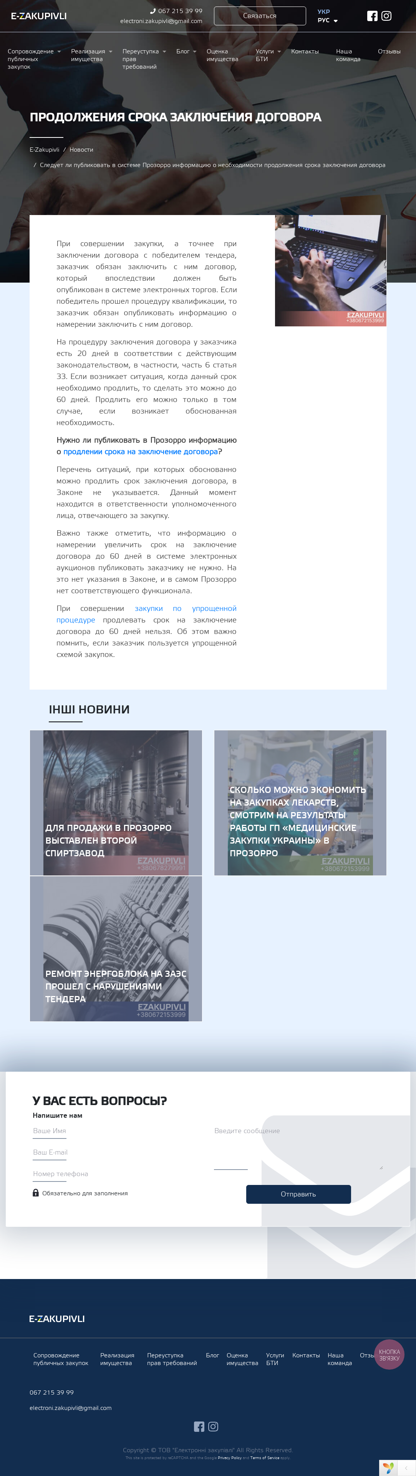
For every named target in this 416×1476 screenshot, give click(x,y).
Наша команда (348, 55)
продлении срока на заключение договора (140, 452)
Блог (182, 51)
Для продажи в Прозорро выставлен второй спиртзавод (116, 802)
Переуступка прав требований (141, 59)
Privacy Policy (230, 1457)
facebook (372, 16)
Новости (81, 150)
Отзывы (389, 51)
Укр (324, 12)
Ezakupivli (39, 16)
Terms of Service (264, 1457)
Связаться (260, 16)
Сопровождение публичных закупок (31, 59)
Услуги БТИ (265, 55)
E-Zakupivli (44, 150)
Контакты (305, 51)
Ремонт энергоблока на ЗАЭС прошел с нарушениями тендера (116, 948)
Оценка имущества (223, 55)
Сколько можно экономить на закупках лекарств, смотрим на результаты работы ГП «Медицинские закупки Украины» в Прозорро (300, 802)
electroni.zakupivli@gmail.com (161, 21)
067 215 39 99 (180, 11)
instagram (386, 16)
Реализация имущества (88, 55)
